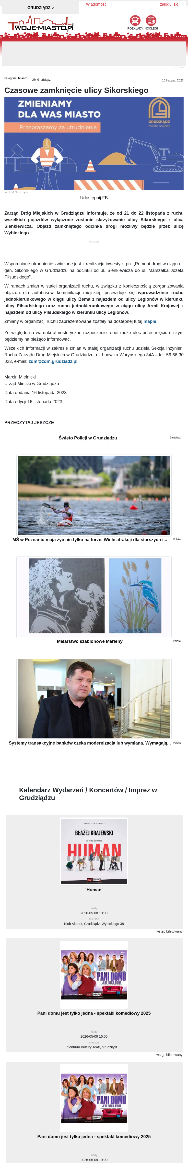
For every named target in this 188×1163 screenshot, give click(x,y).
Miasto (22, 78)
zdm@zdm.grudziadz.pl (53, 361)
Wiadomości (96, 4)
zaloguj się (169, 4)
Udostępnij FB (94, 197)
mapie (149, 321)
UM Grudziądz (41, 79)
